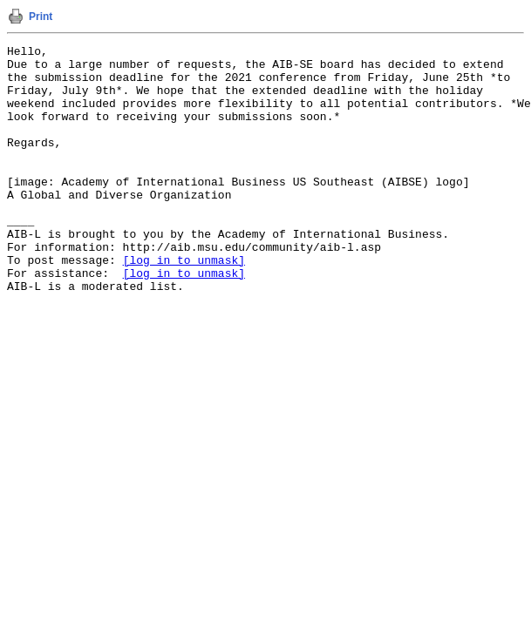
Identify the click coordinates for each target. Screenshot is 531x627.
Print (40, 16)
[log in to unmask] (184, 304)
